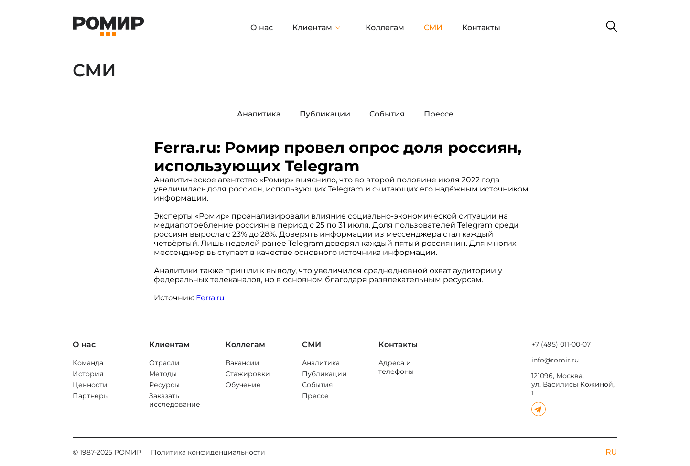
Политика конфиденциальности (208, 452)
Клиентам (312, 27)
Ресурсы (164, 385)
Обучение (243, 385)
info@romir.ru (555, 360)
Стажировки (248, 374)
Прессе (315, 396)
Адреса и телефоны (396, 367)
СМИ (433, 27)
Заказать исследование (174, 400)
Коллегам (385, 27)
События (317, 385)
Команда (88, 363)
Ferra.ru (210, 297)
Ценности (90, 385)
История (88, 374)
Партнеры (91, 396)
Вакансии (242, 363)
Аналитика (321, 363)
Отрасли (164, 363)
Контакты (481, 27)
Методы (163, 374)
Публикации (324, 374)
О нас (261, 27)
